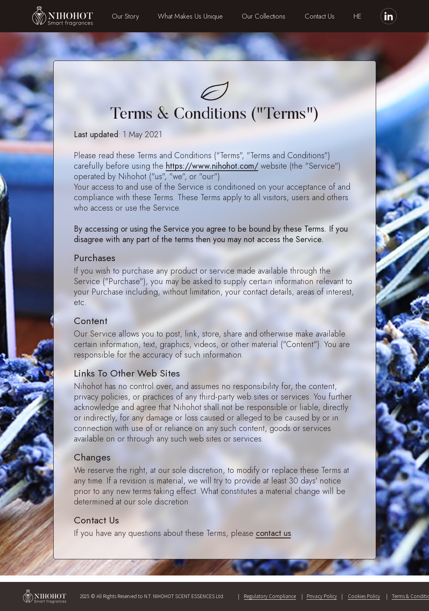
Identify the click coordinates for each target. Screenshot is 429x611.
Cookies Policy (364, 596)
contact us (273, 533)
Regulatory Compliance (270, 596)
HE (358, 16)
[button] (125, 16)
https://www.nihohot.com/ (212, 166)
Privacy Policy (322, 596)
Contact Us (320, 16)
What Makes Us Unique (190, 16)
